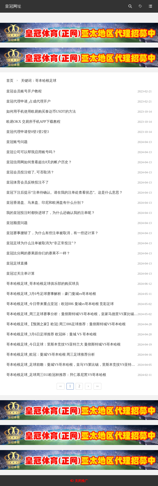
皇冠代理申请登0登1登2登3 (27, 132)
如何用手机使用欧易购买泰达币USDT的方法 (41, 111)
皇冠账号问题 (17, 142)
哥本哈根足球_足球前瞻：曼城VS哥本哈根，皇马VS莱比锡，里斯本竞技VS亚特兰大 (72, 365)
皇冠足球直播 (17, 263)
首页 (9, 81)
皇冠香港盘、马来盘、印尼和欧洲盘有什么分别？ (45, 203)
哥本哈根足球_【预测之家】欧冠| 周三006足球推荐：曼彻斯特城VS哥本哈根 (66, 324)
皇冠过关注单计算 (20, 273)
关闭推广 (81, 481)
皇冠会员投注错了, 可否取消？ (30, 172)
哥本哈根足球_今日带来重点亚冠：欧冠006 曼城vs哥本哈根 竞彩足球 (60, 304)
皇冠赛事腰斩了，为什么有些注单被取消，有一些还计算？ (52, 233)
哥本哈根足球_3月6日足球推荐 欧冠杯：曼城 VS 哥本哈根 (51, 334)
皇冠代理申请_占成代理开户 (28, 101)
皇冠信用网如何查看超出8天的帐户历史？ (39, 162)
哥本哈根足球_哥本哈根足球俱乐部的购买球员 (42, 284)
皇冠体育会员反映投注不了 (27, 182)
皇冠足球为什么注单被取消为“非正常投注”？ (41, 243)
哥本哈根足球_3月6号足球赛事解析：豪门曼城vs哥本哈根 (51, 294)
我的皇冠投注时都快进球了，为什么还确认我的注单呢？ (50, 213)
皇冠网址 (13, 6)
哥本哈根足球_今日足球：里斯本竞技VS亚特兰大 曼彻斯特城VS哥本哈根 (63, 344)
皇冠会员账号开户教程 (24, 91)
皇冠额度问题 (17, 223)
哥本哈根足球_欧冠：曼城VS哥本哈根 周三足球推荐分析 (50, 354)
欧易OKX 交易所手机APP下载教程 (33, 122)
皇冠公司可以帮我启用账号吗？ (31, 152)
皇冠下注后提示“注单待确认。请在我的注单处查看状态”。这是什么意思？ (64, 192)
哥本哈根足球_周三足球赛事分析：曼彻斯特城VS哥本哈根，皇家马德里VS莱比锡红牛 (73, 314)
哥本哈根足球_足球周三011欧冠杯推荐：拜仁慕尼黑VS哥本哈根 (56, 375)
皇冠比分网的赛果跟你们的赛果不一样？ (38, 253)
